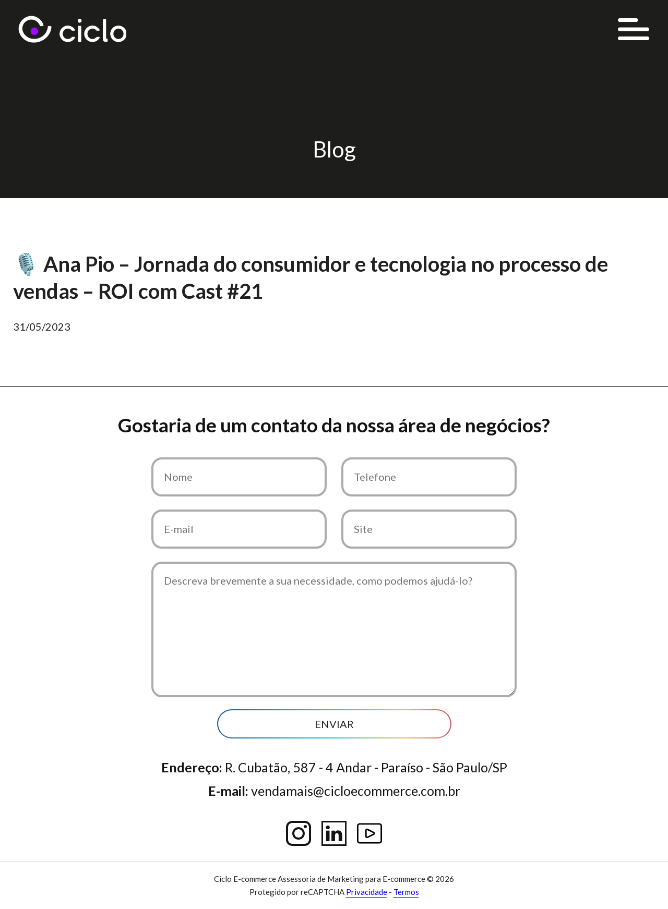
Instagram (298, 833)
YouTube (369, 833)
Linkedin (334, 833)
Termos (406, 891)
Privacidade (366, 891)
